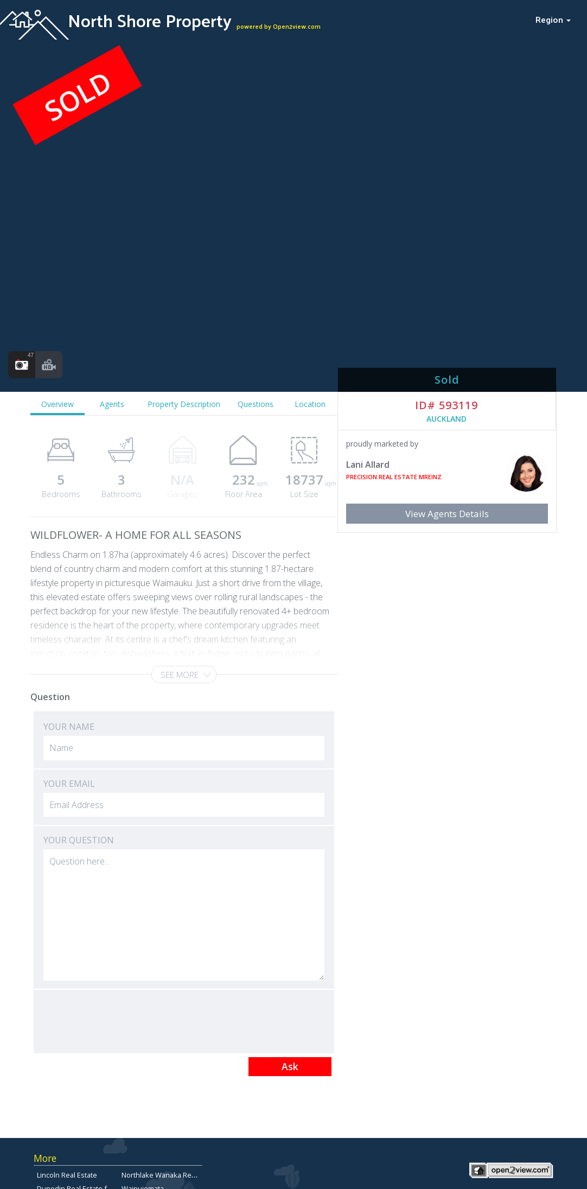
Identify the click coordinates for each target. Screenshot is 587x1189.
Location (310, 404)
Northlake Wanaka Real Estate (170, 1175)
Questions (255, 404)
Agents (112, 404)
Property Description (184, 404)
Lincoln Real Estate (67, 1175)
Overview (57, 404)
